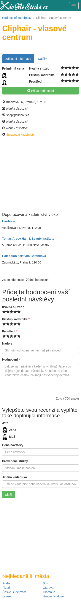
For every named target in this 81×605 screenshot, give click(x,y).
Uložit (9, 494)
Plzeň (6, 587)
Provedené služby (15, 461)
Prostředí (9, 331)
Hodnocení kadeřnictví (17, 18)
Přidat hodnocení (40, 91)
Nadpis (7, 343)
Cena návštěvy (12, 445)
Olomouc (49, 592)
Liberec (7, 596)
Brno (46, 583)
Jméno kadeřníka (14, 477)
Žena (9, 430)
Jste (5, 423)
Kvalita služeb (13, 307)
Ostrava (48, 587)
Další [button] (42, 58)
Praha (6, 583)
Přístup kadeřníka (16, 319)
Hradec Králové (53, 596)
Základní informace (18, 58)
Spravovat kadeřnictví (20, 134)
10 (77, 68)
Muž (9, 437)
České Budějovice (14, 592)
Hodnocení (11, 359)
